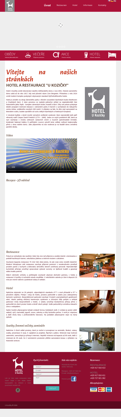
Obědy (10, 54)
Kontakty (102, 5)
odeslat (52, 388)
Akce (65, 54)
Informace (87, 5)
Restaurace (62, 5)
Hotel (74, 5)
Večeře (39, 54)
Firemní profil (69, 379)
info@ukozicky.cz (73, 373)
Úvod (47, 5)
